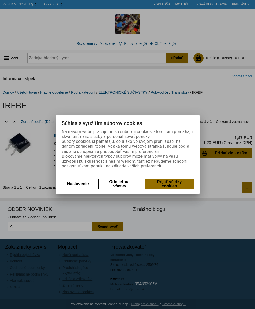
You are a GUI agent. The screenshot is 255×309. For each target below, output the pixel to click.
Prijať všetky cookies (169, 184)
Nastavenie (78, 184)
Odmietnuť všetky (119, 184)
